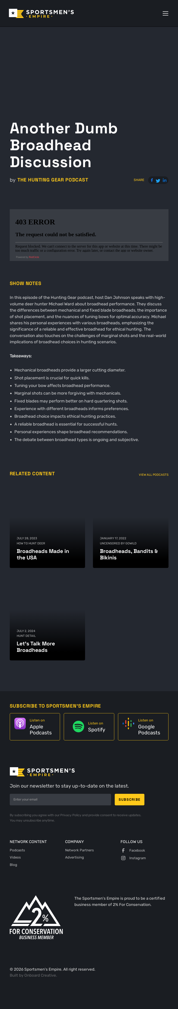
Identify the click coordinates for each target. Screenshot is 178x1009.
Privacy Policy (71, 815)
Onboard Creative (40, 975)
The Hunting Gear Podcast (52, 180)
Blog (13, 865)
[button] (164, 13)
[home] (41, 13)
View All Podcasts (153, 474)
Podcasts (17, 850)
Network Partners (79, 850)
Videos (15, 857)
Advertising (74, 857)
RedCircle (34, 257)
